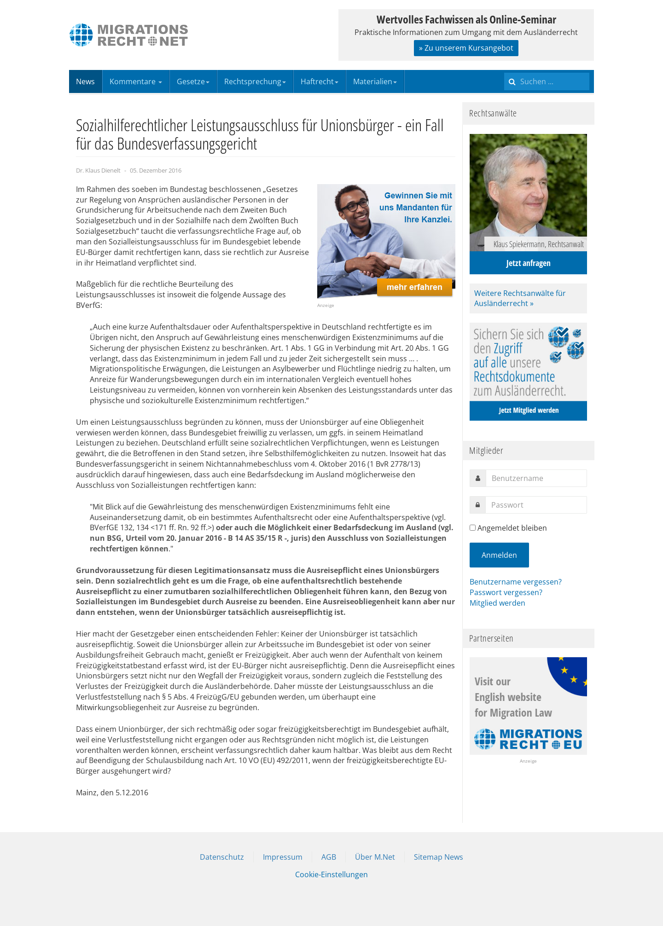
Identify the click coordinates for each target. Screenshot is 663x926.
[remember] (473, 528)
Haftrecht (319, 81)
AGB (328, 857)
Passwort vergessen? (506, 592)
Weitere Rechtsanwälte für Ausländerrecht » (520, 298)
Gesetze (193, 81)
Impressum (282, 857)
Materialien (375, 81)
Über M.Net (375, 857)
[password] (536, 505)
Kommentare (136, 81)
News (85, 81)
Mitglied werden (497, 603)
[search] (546, 81)
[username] (536, 478)
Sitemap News (438, 857)
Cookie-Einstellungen (331, 874)
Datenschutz (222, 857)
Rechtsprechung (255, 81)
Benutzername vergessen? (516, 582)
